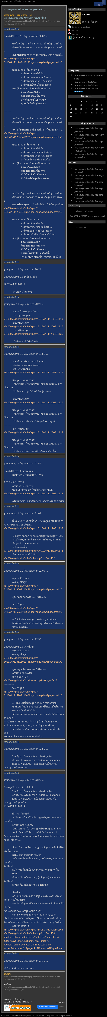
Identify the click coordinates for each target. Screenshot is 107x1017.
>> (102, 96)
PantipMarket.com (18, 1016)
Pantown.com (32, 1016)
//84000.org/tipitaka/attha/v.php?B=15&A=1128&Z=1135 (33, 334)
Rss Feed (74, 30)
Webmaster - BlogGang (84, 211)
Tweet (61, 1006)
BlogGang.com (52, 1016)
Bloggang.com (80, 227)
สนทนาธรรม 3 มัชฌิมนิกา (86, 85)
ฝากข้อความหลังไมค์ (81, 27)
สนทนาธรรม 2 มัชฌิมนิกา (86, 82)
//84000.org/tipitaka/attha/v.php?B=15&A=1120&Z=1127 (33, 326)
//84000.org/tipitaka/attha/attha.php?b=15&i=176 (29, 933)
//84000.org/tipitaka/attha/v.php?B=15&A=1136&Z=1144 (33, 551)
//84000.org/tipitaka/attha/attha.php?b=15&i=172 (29, 558)
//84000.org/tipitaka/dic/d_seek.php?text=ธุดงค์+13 (30, 680)
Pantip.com (4, 1016)
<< (71, 96)
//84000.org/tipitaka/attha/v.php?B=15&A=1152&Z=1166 (33, 929)
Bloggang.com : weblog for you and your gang (18, 1)
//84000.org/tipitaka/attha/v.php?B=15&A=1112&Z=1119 (33, 319)
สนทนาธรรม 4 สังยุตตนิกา (86, 89)
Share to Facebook (47, 1007)
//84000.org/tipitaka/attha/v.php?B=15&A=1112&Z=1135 (33, 493)
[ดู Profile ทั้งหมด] (90, 22)
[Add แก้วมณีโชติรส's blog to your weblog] (87, 216)
